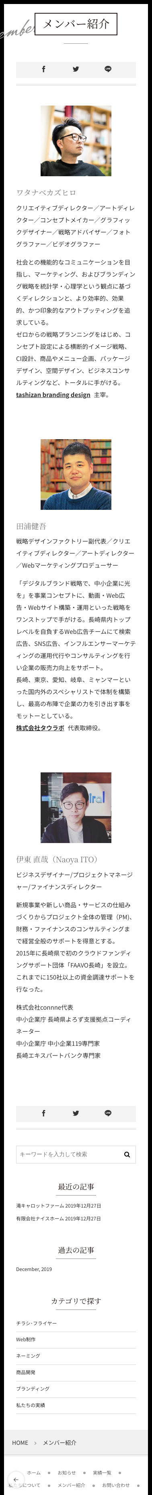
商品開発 (25, 1372)
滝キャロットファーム (40, 1205)
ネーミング (28, 1355)
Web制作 (26, 1339)
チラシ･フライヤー (36, 1323)
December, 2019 (34, 1269)
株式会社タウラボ (40, 728)
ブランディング (32, 1388)
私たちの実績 (30, 1405)
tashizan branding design (53, 395)
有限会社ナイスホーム (40, 1218)
